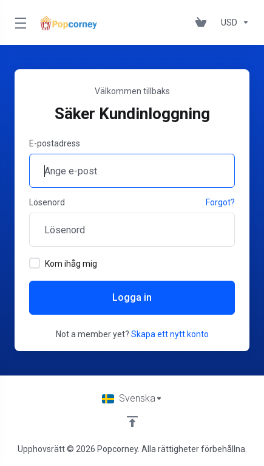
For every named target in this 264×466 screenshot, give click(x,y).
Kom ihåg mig (63, 263)
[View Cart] (203, 22)
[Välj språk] (132, 398)
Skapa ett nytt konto (170, 334)
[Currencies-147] (232, 22)
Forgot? (220, 202)
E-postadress (54, 143)
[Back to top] (132, 421)
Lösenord (47, 202)
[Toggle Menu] (19, 22)
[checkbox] (34, 263)
